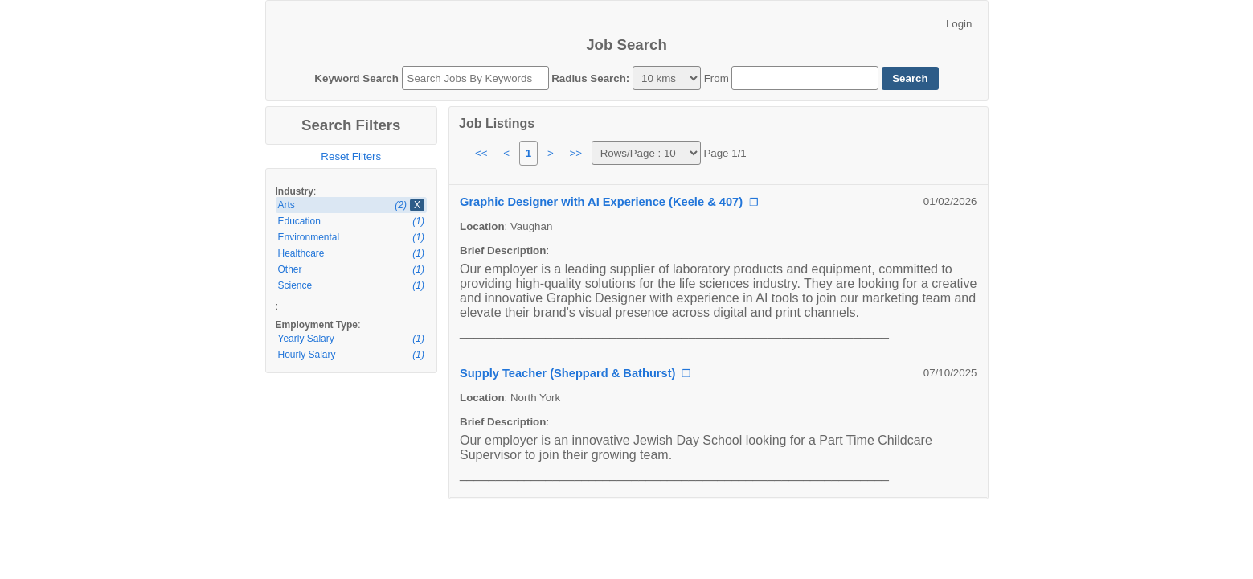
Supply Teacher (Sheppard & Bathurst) (567, 373)
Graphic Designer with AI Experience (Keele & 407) (601, 201)
